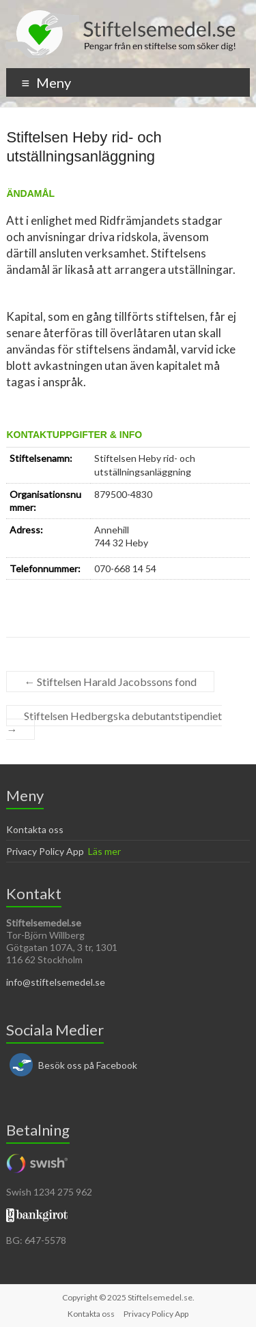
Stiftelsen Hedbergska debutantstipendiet (114, 722)
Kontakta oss (34, 829)
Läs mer (104, 851)
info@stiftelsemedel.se (55, 982)
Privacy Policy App (45, 851)
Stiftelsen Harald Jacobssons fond (110, 681)
